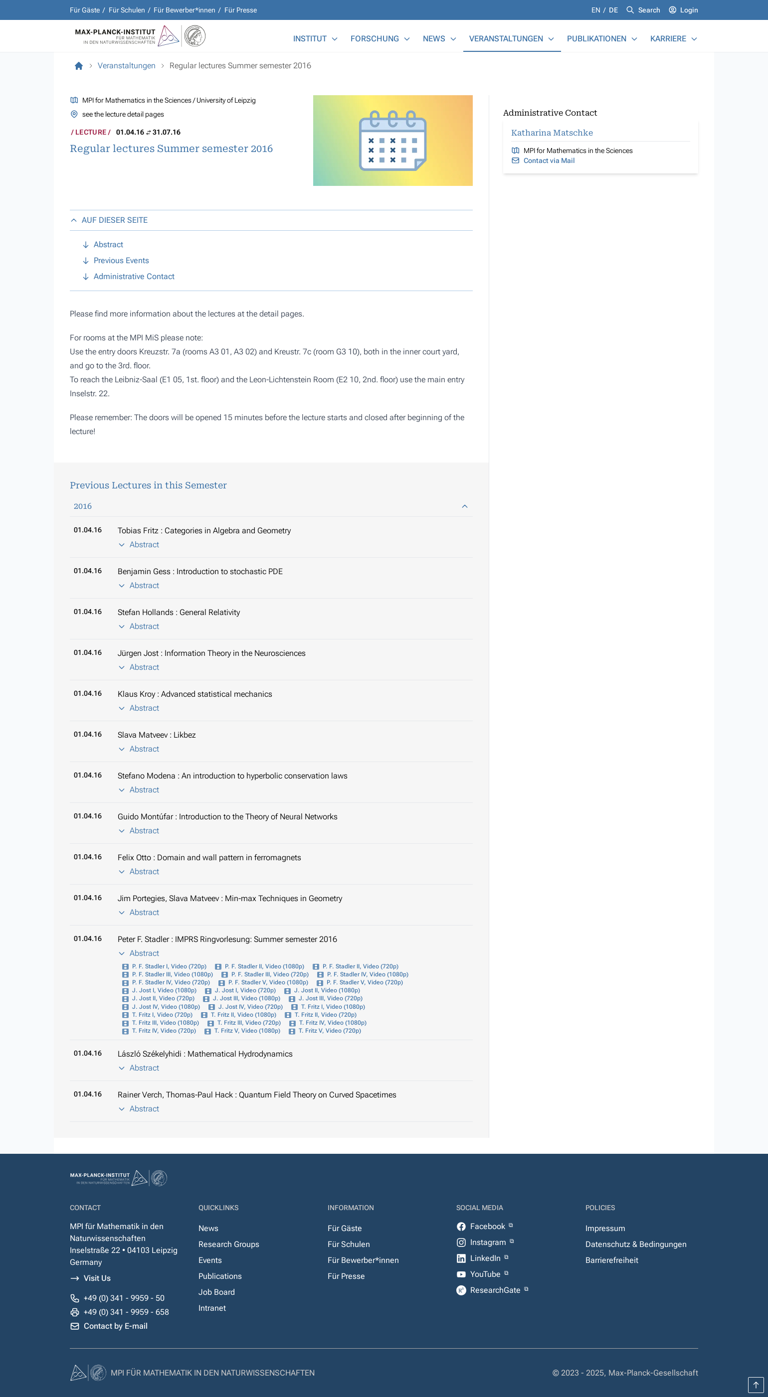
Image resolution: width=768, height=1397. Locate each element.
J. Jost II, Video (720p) (163, 998)
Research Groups (228, 1244)
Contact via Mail (549, 160)
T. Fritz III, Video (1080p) (165, 1022)
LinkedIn (486, 1258)
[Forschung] (407, 39)
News (434, 38)
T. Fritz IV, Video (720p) (164, 1030)
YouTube (486, 1274)
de (613, 10)
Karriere (668, 38)
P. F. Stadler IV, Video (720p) (171, 982)
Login (689, 10)
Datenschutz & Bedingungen (636, 1244)
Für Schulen (127, 10)
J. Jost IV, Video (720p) (250, 1006)
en (596, 10)
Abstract (138, 544)
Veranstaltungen (506, 38)
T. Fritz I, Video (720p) (162, 1014)
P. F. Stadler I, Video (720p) (169, 966)
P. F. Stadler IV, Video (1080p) (367, 974)
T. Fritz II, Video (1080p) (243, 1014)
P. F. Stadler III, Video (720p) (270, 974)
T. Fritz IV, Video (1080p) (333, 1022)
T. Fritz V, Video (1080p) (247, 1030)
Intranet (212, 1308)
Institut (310, 38)
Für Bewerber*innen (184, 10)
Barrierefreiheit (611, 1260)
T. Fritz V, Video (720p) (330, 1030)
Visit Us (97, 1278)
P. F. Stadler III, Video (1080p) (172, 974)
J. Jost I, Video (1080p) (164, 990)
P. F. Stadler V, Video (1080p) (268, 982)
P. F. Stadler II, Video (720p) (360, 966)
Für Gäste (85, 10)
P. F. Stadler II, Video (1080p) (264, 966)
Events (210, 1260)
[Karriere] (694, 39)
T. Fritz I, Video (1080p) (333, 1006)
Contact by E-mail (116, 1326)
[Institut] (335, 39)
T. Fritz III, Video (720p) (249, 1022)
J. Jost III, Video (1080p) (246, 998)
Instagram (489, 1242)
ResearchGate (496, 1290)
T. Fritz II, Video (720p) (326, 1014)
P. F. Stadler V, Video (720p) (365, 982)
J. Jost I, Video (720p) (245, 990)
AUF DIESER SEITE (109, 220)
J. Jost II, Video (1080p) (327, 990)
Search (649, 10)
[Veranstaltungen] (551, 39)
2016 (271, 506)
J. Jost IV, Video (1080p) (166, 1006)
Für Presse (240, 10)
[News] (453, 39)
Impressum (605, 1228)
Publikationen (596, 38)
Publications (220, 1276)
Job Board (216, 1292)
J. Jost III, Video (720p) (331, 998)
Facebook (488, 1226)
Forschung (375, 38)
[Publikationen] (634, 39)
